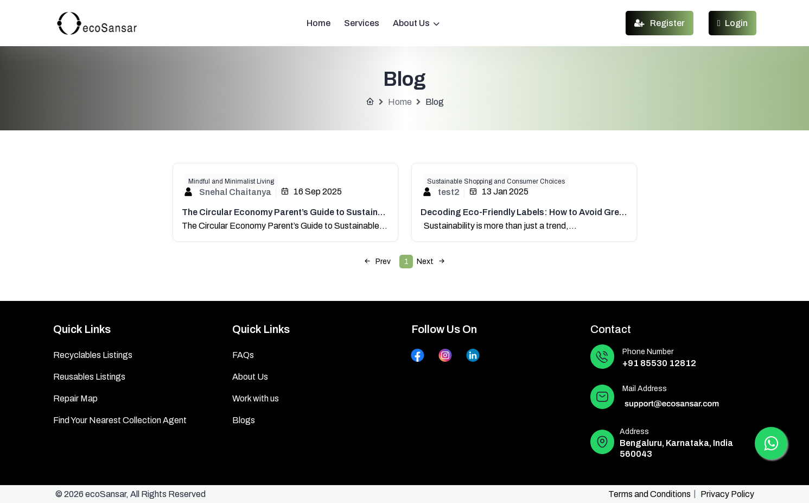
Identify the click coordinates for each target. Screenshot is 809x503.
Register (659, 23)
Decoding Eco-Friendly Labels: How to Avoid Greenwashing (542, 212)
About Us (416, 23)
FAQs (243, 355)
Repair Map (75, 398)
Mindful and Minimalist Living (231, 181)
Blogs (243, 420)
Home (318, 23)
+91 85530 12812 (659, 363)
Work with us (255, 398)
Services (361, 23)
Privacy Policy (727, 494)
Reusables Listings (89, 376)
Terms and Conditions (649, 494)
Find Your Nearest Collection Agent (120, 420)
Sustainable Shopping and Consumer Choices (496, 181)
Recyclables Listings (92, 355)
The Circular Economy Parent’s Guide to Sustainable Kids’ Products (320, 212)
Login (732, 23)
